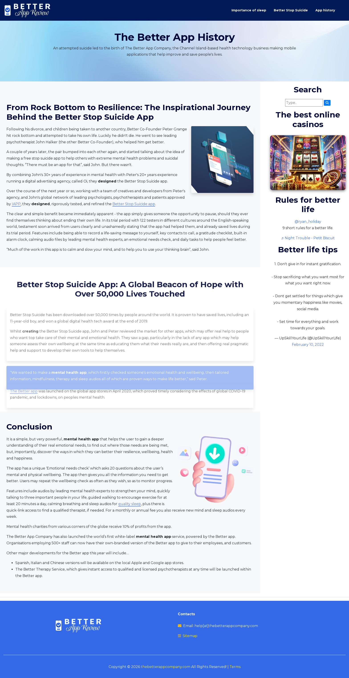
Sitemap (190, 636)
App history (325, 10)
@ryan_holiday (308, 221)
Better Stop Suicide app (133, 204)
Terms (235, 667)
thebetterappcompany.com (165, 667)
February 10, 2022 (308, 344)
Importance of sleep (248, 10)
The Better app (24, 405)
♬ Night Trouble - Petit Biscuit (308, 238)
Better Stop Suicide (291, 10)
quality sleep (129, 504)
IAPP (16, 204)
